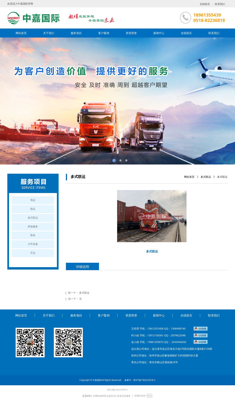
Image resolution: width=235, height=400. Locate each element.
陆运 (32, 209)
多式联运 (206, 177)
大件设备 (33, 244)
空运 (32, 253)
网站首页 (189, 177)
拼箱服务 (33, 226)
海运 (32, 200)
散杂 (32, 235)
